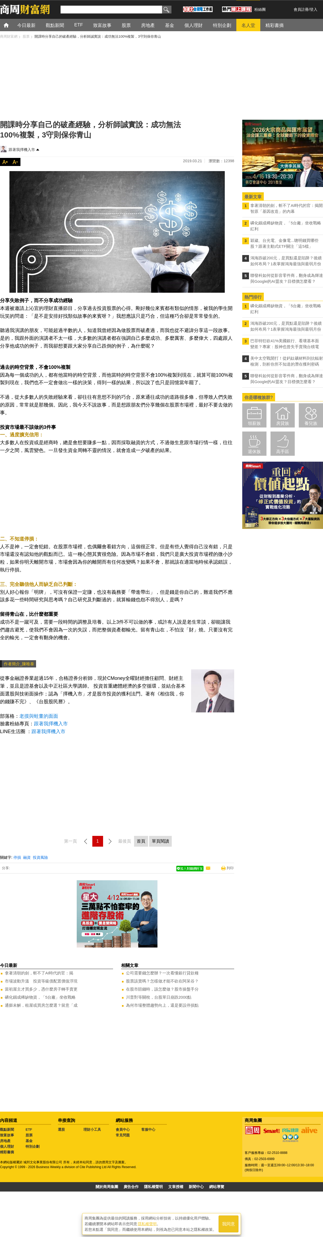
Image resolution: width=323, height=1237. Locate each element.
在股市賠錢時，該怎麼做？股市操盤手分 (162, 989)
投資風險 (40, 857)
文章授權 (175, 1187)
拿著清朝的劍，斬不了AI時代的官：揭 (39, 973)
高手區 (282, 451)
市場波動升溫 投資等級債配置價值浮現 (41, 981)
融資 (27, 857)
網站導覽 (216, 1187)
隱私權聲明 (153, 1187)
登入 (313, 9)
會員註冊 (301, 9)
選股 (61, 1130)
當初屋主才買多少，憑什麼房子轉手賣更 (41, 989)
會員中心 (123, 1130)
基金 (29, 1141)
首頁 (11, 25)
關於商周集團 (107, 1187)
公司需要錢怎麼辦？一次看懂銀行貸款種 (162, 973)
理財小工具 (92, 1130)
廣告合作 (131, 1187)
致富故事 (7, 1135)
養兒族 (310, 423)
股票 (29, 1135)
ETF (29, 1130)
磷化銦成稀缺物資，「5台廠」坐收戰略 (40, 997)
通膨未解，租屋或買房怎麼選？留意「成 (41, 1005)
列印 (230, 868)
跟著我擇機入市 (22, 149)
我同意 (228, 1224)
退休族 (254, 451)
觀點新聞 (7, 1130)
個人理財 (7, 1146)
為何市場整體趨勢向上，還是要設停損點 (162, 1005)
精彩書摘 (7, 1152)
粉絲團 (260, 9)
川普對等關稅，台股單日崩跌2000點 (158, 997)
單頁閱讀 (160, 841)
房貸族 (282, 423)
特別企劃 (33, 1146)
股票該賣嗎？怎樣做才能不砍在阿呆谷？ (162, 981)
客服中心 (148, 1130)
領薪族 (254, 423)
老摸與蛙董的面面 (38, 716)
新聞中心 (196, 1187)
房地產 (5, 1141)
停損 (17, 857)
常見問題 (123, 1135)
